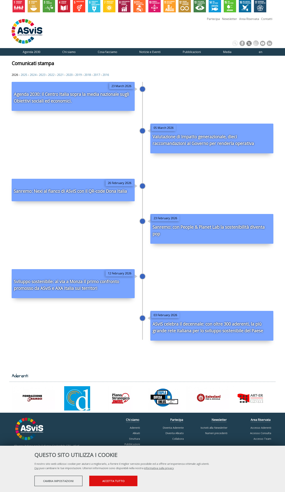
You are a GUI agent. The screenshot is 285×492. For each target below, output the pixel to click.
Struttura (134, 438)
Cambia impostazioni (63, 481)
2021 (60, 75)
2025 (24, 75)
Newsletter (229, 19)
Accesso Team (262, 438)
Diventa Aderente (173, 427)
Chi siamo (132, 420)
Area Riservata (249, 19)
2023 (42, 75)
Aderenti (135, 427)
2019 (78, 75)
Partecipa (213, 19)
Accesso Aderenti (260, 427)
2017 (96, 75)
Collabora (178, 438)
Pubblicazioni (132, 444)
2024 (33, 75)
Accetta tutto (128, 481)
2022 (51, 75)
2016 (106, 75)
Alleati (136, 433)
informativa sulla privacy (159, 468)
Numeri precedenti (216, 433)
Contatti (266, 19)
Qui (36, 468)
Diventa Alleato (174, 433)
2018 (87, 75)
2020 (69, 75)
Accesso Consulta (260, 433)
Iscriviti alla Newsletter (213, 427)
